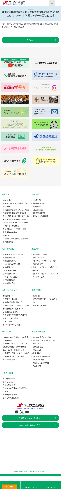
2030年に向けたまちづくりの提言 (15, 337)
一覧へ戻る (29, 40)
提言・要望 (36, 353)
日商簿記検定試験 (10, 299)
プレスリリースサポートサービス (44, 261)
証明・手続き (37, 290)
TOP (3, 24)
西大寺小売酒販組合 (11, 398)
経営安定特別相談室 (40, 216)
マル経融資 (36, 200)
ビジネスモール (38, 258)
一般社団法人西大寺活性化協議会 (16, 353)
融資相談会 (36, 207)
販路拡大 (35, 249)
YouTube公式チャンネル (41, 337)
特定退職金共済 (9, 258)
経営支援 (5, 194)
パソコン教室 (8, 322)
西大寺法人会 (8, 382)
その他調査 (36, 366)
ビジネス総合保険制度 (11, 264)
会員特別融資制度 (39, 203)
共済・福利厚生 (8, 249)
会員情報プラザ (38, 264)
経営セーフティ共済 (10, 277)
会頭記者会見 (37, 347)
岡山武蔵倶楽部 (9, 360)
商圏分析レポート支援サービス (14, 229)
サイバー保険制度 (9, 270)
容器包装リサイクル (39, 306)
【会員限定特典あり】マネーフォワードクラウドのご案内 (15, 224)
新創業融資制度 (38, 213)
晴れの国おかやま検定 (11, 325)
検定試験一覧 (8, 296)
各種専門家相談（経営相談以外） (15, 213)
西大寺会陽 (7, 340)
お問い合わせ (51, 487)
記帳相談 (6, 235)
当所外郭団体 (7, 373)
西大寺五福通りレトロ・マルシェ (15, 344)
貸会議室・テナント (30, 487)
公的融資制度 (37, 210)
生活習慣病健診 (9, 280)
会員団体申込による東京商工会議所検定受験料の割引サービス (16, 307)
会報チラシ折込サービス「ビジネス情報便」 (45, 269)
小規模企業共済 (9, 274)
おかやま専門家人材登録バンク (15, 203)
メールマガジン (38, 344)
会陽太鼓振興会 (9, 385)
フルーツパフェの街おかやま (13, 350)
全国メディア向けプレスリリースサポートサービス (45, 275)
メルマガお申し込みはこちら (29, 425)
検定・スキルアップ (9, 290)
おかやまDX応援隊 (39, 254)
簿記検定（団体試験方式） (12, 302)
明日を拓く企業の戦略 (40, 363)
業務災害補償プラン (10, 261)
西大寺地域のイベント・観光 (13, 356)
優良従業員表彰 (9, 283)
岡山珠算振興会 (9, 379)
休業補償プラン (9, 267)
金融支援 (35, 194)
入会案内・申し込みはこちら (29, 418)
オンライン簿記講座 (10, 318)
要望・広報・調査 (38, 332)
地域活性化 (6, 332)
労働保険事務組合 (10, 232)
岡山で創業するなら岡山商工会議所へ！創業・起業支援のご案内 (16, 218)
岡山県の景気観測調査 (41, 356)
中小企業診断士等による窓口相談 (16, 210)
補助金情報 (7, 200)
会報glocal (36, 350)
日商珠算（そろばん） (10, 312)
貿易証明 (36, 296)
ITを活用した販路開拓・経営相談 (15, 239)
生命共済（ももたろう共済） (13, 254)
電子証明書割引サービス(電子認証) (44, 300)
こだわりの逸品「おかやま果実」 (15, 347)
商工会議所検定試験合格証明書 (15, 315)
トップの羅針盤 (38, 360)
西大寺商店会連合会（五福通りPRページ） (16, 390)
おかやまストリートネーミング (43, 340)
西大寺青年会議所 (10, 395)
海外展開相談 (8, 242)
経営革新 (6, 207)
